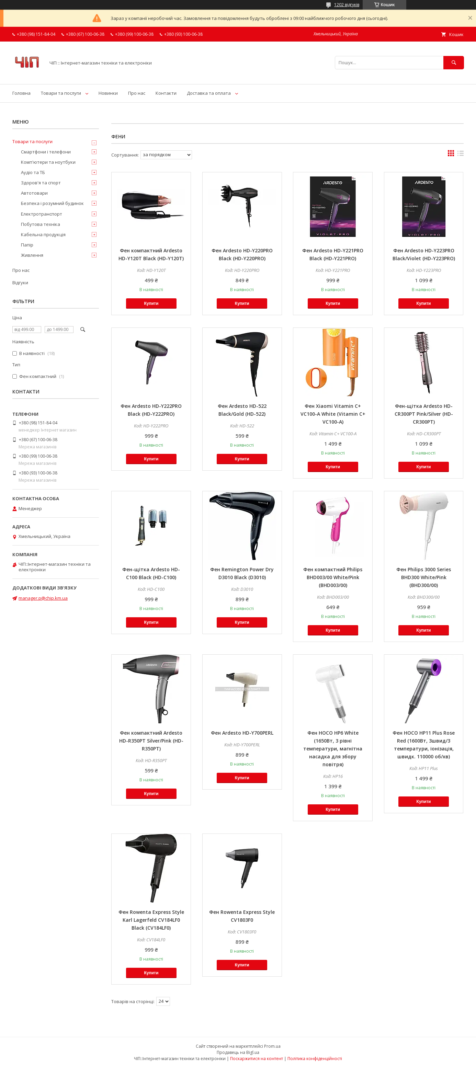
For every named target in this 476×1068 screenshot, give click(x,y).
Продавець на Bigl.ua (238, 1052)
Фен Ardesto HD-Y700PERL (242, 733)
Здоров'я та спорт (41, 183)
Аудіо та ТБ (33, 172)
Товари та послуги (61, 93)
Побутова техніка (40, 224)
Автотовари (34, 193)
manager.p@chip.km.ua (43, 598)
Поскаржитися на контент (256, 1058)
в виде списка (460, 155)
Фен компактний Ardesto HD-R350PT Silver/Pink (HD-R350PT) (151, 741)
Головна (21, 93)
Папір (27, 245)
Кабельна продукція (43, 234)
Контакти (166, 93)
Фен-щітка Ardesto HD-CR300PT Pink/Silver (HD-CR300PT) (424, 414)
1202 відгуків (346, 5)
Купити (151, 303)
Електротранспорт (41, 214)
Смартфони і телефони (46, 152)
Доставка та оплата (209, 93)
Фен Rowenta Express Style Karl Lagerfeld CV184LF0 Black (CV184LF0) (151, 920)
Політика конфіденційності (314, 1058)
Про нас (136, 93)
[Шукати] (453, 62)
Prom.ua (272, 1046)
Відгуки (20, 282)
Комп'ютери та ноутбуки (48, 162)
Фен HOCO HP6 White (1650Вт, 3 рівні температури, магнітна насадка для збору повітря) (332, 749)
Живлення (32, 255)
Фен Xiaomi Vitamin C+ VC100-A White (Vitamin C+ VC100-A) (333, 414)
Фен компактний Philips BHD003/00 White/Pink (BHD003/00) (332, 577)
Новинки (108, 93)
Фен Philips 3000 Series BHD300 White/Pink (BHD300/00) (423, 577)
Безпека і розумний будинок (52, 203)
